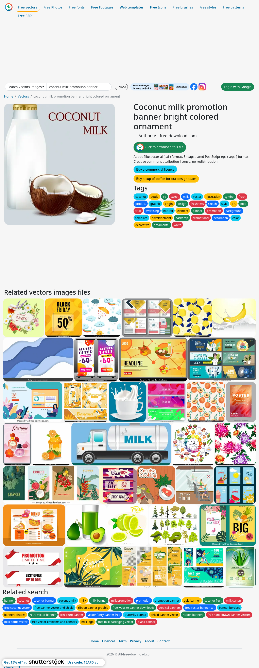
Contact (163, 641)
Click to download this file (159, 147)
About (149, 641)
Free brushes (183, 7)
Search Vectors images (24, 87)
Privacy (135, 641)
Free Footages (102, 7)
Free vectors (27, 7)
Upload (121, 87)
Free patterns (233, 7)
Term (123, 641)
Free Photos (53, 7)
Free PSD (25, 16)
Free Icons (158, 7)
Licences (108, 641)
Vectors (23, 96)
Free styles (208, 7)
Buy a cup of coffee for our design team (166, 178)
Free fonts (77, 7)
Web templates (131, 7)
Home (8, 96)
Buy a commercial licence (155, 169)
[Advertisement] (129, 51)
